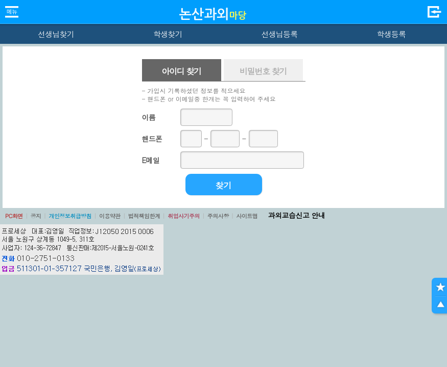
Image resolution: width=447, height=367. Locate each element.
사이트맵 (246, 216)
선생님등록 (279, 34)
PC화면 (14, 216)
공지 (36, 216)
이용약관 (110, 216)
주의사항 (218, 216)
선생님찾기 (56, 34)
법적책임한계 (144, 216)
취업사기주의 (184, 216)
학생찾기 (167, 34)
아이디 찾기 (181, 71)
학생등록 (391, 34)
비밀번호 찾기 (263, 71)
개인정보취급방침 (70, 216)
